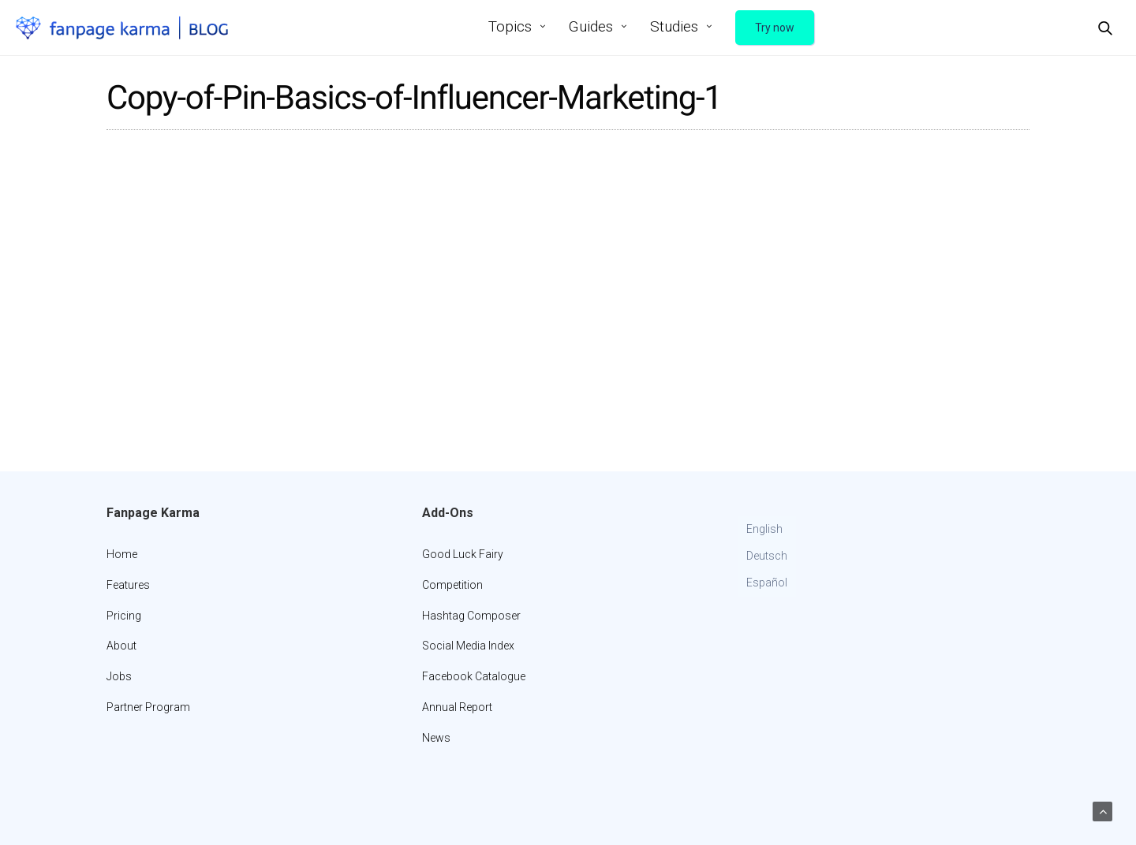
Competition (452, 585)
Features (128, 585)
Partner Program (148, 707)
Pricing (123, 615)
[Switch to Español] (766, 583)
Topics (510, 26)
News (436, 737)
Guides (591, 26)
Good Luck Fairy (462, 554)
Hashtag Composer (471, 615)
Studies (674, 26)
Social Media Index (468, 645)
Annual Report (457, 707)
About (121, 645)
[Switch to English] (766, 529)
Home (121, 554)
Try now (774, 27)
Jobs (119, 676)
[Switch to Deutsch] (766, 556)
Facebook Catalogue (473, 676)
